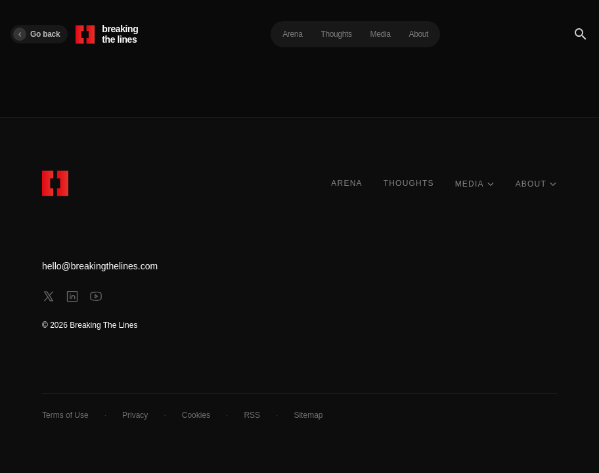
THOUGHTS (409, 183)
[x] (48, 296)
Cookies (196, 415)
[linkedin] (72, 296)
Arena (292, 34)
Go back (36, 34)
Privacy (135, 415)
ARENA (346, 183)
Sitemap (308, 415)
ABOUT (536, 184)
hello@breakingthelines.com (100, 266)
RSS (252, 415)
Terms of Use (65, 415)
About (419, 34)
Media (380, 34)
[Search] (580, 34)
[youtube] (95, 296)
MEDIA (475, 184)
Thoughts (336, 34)
